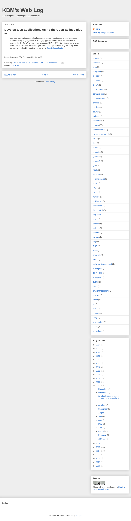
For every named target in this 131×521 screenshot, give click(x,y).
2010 (98, 374)
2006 (98, 443)
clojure (96, 85)
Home (45, 75)
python (96, 237)
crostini (96, 103)
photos (96, 224)
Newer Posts (10, 75)
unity (95, 318)
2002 (98, 458)
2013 (98, 363)
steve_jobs (97, 273)
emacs (96, 125)
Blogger (79, 516)
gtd (94, 165)
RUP (95, 246)
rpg (94, 242)
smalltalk (96, 255)
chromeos (97, 80)
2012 (98, 367)
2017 (98, 360)
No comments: (53, 62)
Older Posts (78, 75)
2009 (98, 378)
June (100, 420)
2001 (98, 462)
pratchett (96, 232)
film (94, 143)
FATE (95, 139)
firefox (95, 147)
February (102, 435)
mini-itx (96, 197)
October (102, 405)
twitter (95, 309)
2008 (98, 382)
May (100, 424)
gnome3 (96, 161)
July (100, 416)
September (103, 409)
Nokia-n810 (98, 210)
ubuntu (96, 313)
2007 (98, 386)
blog (95, 67)
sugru (95, 282)
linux (95, 188)
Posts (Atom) (50, 82)
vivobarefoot (98, 322)
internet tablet (99, 179)
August (101, 413)
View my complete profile (103, 33)
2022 (98, 352)
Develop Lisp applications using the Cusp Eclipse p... (109, 398)
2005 (98, 447)
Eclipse (13, 65)
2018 (98, 356)
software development (102, 264)
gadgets (96, 152)
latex (95, 183)
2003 (98, 455)
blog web (97, 71)
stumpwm (97, 277)
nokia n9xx (97, 206)
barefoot (96, 62)
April (100, 428)
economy (97, 121)
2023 (98, 348)
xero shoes (97, 331)
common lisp (98, 94)
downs (96, 112)
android (96, 58)
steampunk (97, 268)
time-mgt (96, 295)
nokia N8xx (97, 201)
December (103, 389)
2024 (98, 345)
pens (95, 219)
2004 (98, 451)
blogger (96, 76)
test (94, 286)
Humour (96, 174)
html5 (95, 170)
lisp (18, 65)
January (102, 439)
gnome (96, 156)
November (103, 393)
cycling (96, 107)
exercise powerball (101, 134)
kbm (98, 29)
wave (95, 327)
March (101, 431)
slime (95, 250)
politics (96, 228)
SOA (95, 259)
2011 (98, 371)
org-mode (97, 215)
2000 (98, 466)
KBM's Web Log (22, 10)
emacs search (99, 130)
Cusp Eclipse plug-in (55, 48)
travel (95, 300)
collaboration (98, 89)
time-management (100, 291)
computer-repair (100, 98)
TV (94, 304)
